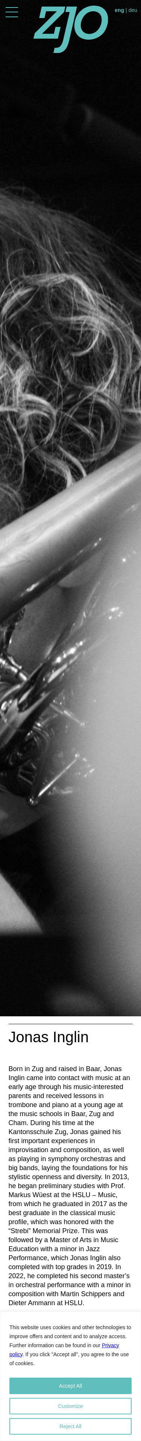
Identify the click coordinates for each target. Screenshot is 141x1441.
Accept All (70, 1386)
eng (119, 10)
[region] (70, 1376)
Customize (70, 1406)
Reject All (70, 1426)
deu (133, 10)
